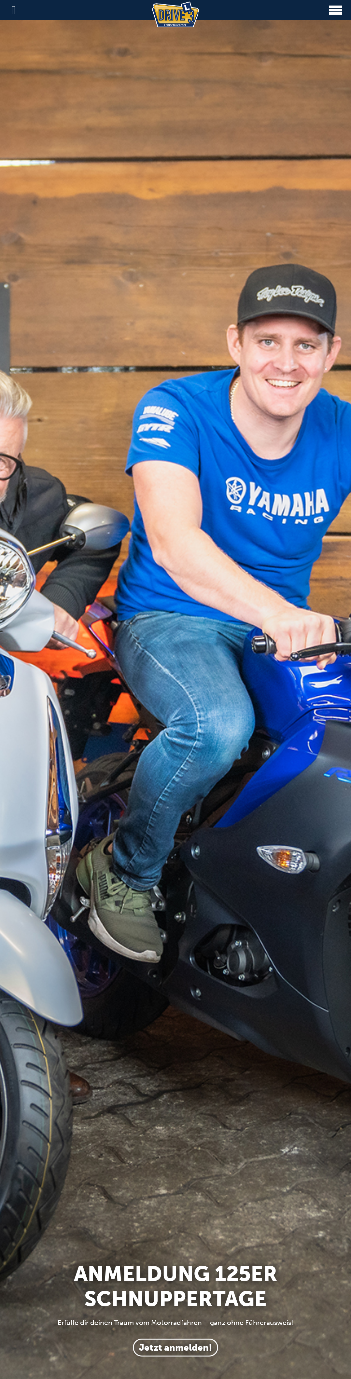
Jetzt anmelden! (175, 1347)
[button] (336, 10)
